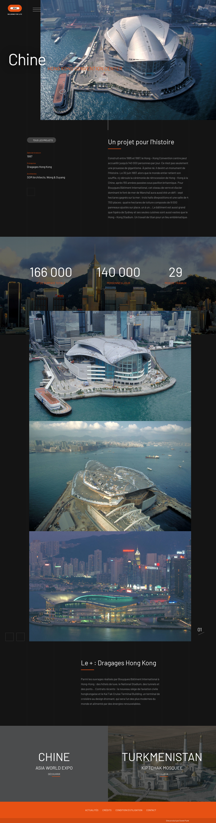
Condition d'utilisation (129, 810)
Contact (151, 810)
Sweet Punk (184, 820)
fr (200, 9)
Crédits (106, 810)
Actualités (91, 810)
